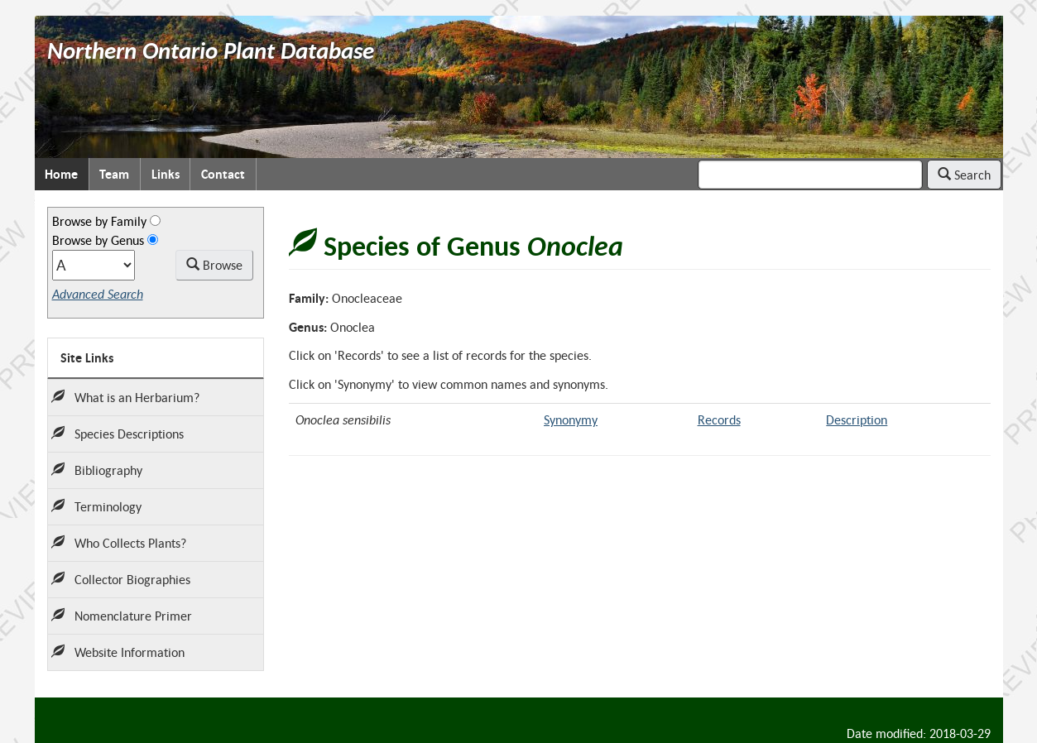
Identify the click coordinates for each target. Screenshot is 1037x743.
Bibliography (96, 470)
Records (719, 419)
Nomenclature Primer (121, 615)
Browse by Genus (98, 240)
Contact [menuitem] (223, 174)
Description (856, 419)
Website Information (118, 652)
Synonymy (571, 419)
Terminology (96, 506)
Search (964, 174)
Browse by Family (99, 221)
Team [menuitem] (114, 174)
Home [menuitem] (61, 174)
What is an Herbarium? (125, 397)
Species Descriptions (117, 433)
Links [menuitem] (165, 174)
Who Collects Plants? (118, 542)
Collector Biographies (120, 579)
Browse (214, 264)
